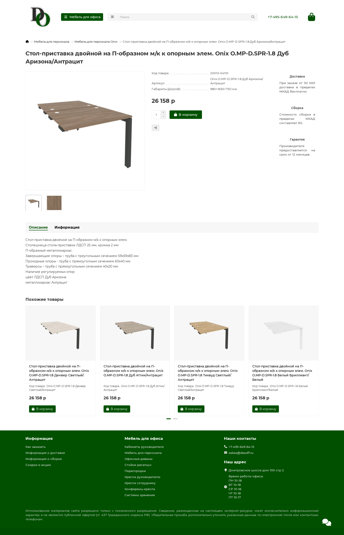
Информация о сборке (43, 459)
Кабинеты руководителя (144, 447)
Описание (38, 227)
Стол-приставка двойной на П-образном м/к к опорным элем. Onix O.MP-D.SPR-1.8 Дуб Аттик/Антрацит (134, 370)
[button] (168, 418)
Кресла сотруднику (140, 483)
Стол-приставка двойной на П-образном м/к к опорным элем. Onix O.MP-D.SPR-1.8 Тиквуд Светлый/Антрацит (208, 373)
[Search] (187, 17)
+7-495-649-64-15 (283, 17)
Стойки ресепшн (138, 465)
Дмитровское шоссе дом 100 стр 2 (256, 470)
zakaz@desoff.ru (241, 453)
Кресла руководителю (142, 477)
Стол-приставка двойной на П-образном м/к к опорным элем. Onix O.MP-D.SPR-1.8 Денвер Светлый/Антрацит (59, 373)
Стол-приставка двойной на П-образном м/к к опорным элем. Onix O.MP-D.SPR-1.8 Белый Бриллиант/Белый (282, 373)
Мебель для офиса (144, 438)
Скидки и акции (38, 465)
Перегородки (135, 471)
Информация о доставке (45, 453)
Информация (67, 227)
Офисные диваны (139, 459)
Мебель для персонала (51, 41)
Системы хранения (140, 495)
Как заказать (35, 447)
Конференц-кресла (140, 489)
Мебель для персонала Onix (95, 41)
